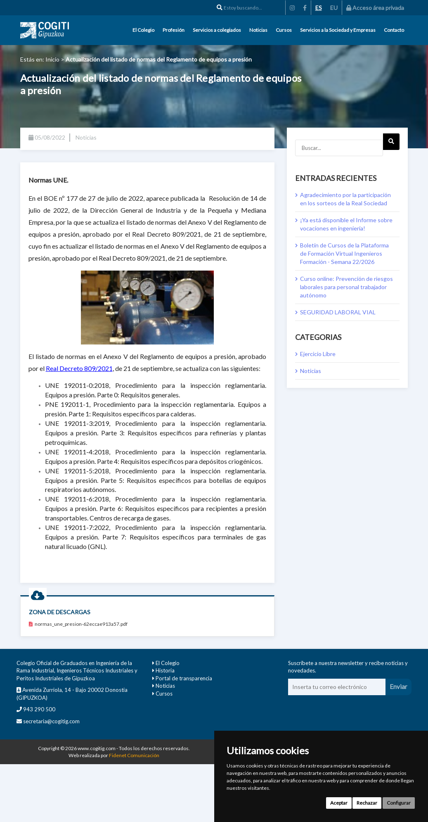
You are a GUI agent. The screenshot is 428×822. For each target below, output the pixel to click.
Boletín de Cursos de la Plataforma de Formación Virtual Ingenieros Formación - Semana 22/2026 (344, 253)
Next (391, 144)
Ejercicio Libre (318, 353)
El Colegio (143, 30)
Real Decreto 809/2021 (79, 368)
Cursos (284, 30)
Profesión (173, 30)
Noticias (258, 30)
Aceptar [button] (339, 803)
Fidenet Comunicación (134, 755)
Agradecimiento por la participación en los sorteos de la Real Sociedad (345, 199)
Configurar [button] (399, 803)
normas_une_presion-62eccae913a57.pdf (78, 624)
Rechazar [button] (367, 803)
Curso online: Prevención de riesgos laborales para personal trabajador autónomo (346, 287)
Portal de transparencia (184, 678)
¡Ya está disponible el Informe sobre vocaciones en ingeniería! (346, 224)
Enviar (398, 686)
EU (334, 7)
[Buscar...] (339, 148)
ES (318, 7)
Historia (165, 670)
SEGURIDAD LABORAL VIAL (338, 312)
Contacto (394, 30)
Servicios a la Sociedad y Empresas (338, 30)
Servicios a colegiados (217, 30)
